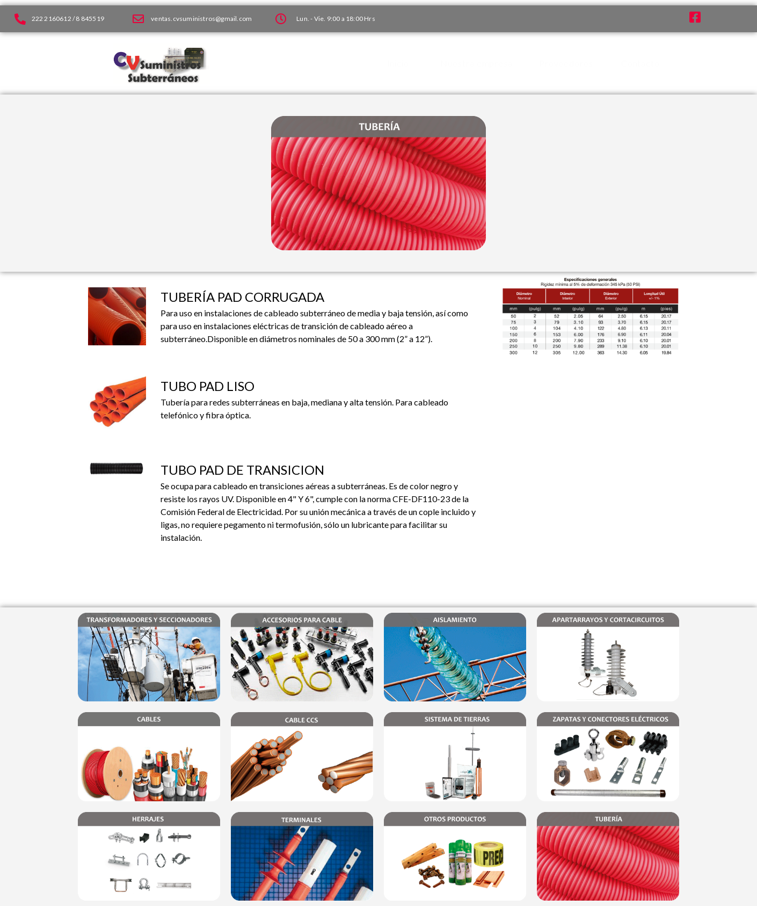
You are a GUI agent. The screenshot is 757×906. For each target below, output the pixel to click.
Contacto (640, 63)
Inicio (398, 63)
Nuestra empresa (476, 63)
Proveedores (566, 63)
